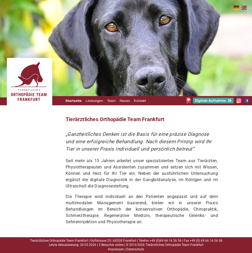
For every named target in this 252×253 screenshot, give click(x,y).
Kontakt (140, 101)
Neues (125, 101)
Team (111, 101)
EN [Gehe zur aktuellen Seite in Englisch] (244, 7)
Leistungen (94, 101)
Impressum (116, 249)
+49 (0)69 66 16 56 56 (165, 240)
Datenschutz (135, 249)
